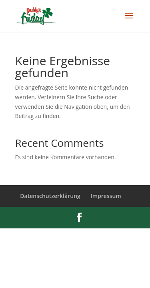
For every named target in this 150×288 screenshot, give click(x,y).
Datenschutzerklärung (50, 196)
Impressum (105, 196)
